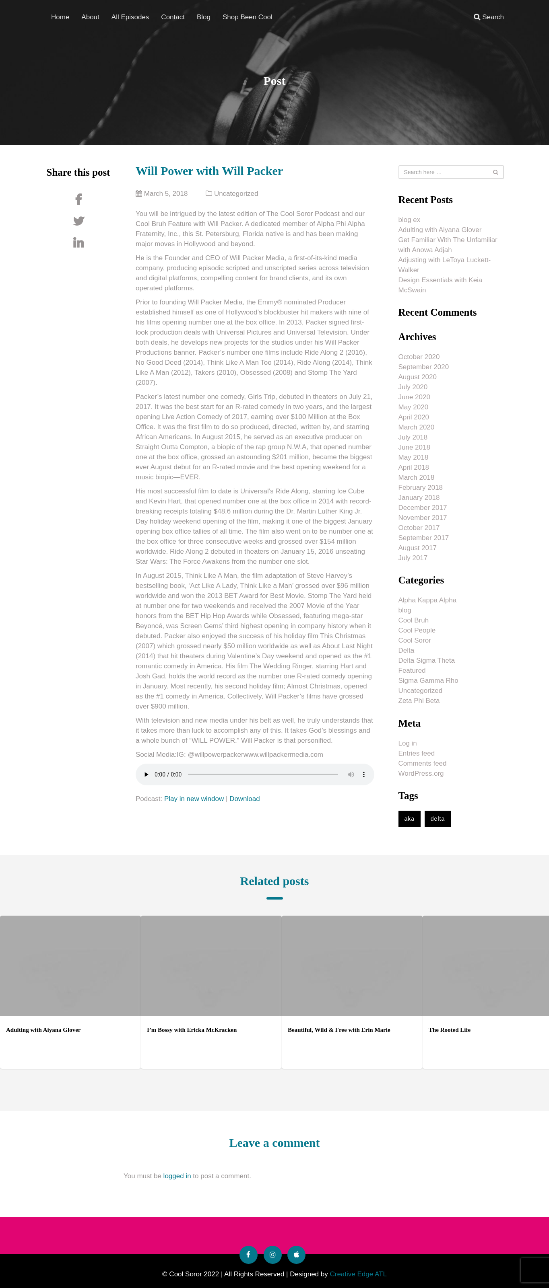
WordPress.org (421, 773)
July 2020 (413, 387)
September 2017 (423, 538)
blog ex (409, 220)
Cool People (417, 630)
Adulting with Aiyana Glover (440, 230)
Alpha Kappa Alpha (427, 600)
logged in (177, 1176)
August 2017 (417, 548)
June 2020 (414, 397)
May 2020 (413, 407)
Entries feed (416, 753)
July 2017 (413, 558)
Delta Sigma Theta (426, 660)
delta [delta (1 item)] (438, 819)
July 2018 (413, 437)
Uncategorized (236, 193)
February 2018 (420, 487)
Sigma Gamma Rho (428, 680)
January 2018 (419, 497)
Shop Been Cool (247, 17)
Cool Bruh (413, 620)
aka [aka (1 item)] (410, 819)
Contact (173, 17)
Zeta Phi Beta (419, 701)
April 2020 (413, 417)
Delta (406, 650)
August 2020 (417, 377)
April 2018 (413, 467)
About (90, 17)
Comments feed (422, 763)
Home (60, 17)
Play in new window (194, 799)
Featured (412, 670)
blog (404, 610)
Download (244, 799)
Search (489, 17)
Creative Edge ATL (358, 1274)
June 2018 (414, 447)
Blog (204, 17)
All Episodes (130, 17)
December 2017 (422, 508)
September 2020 (423, 367)
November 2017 (422, 518)
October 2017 (419, 528)
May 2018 (413, 457)
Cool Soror (414, 640)
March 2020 (416, 427)
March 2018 (416, 477)
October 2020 (419, 357)
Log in (407, 743)
